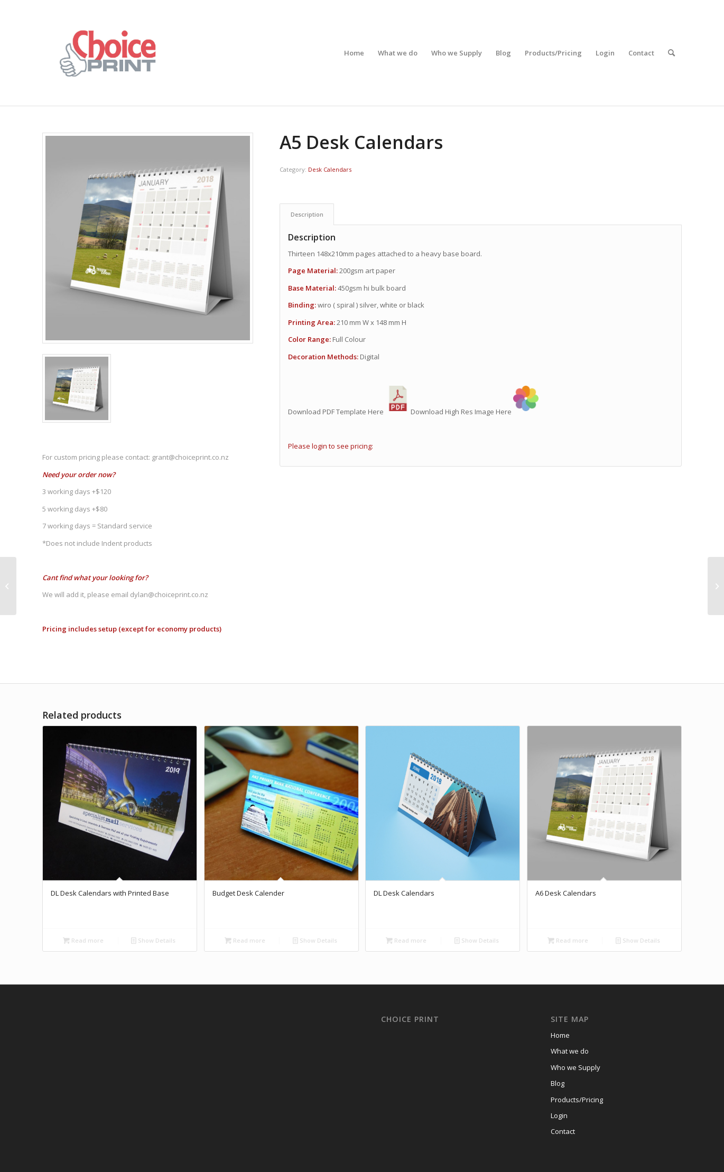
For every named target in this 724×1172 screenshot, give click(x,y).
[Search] (671, 53)
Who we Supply (575, 1067)
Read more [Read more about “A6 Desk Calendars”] (567, 940)
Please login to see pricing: (330, 446)
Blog (557, 1083)
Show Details (153, 940)
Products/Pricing (577, 1099)
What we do (570, 1051)
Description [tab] (307, 214)
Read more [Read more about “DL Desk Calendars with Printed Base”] (83, 940)
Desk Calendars (329, 169)
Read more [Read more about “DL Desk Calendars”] (406, 940)
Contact (563, 1131)
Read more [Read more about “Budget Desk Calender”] (245, 940)
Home (560, 1035)
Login (559, 1115)
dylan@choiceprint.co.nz (170, 594)
